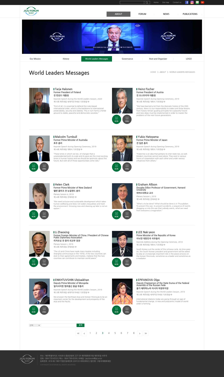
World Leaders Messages (96, 59)
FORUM (142, 14)
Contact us (177, 2)
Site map (165, 2)
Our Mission (35, 59)
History (66, 59)
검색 (80, 325)
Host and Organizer (158, 59)
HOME (153, 72)
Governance (127, 59)
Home (156, 2)
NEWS (166, 14)
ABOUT (118, 14)
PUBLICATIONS (190, 14)
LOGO (189, 59)
